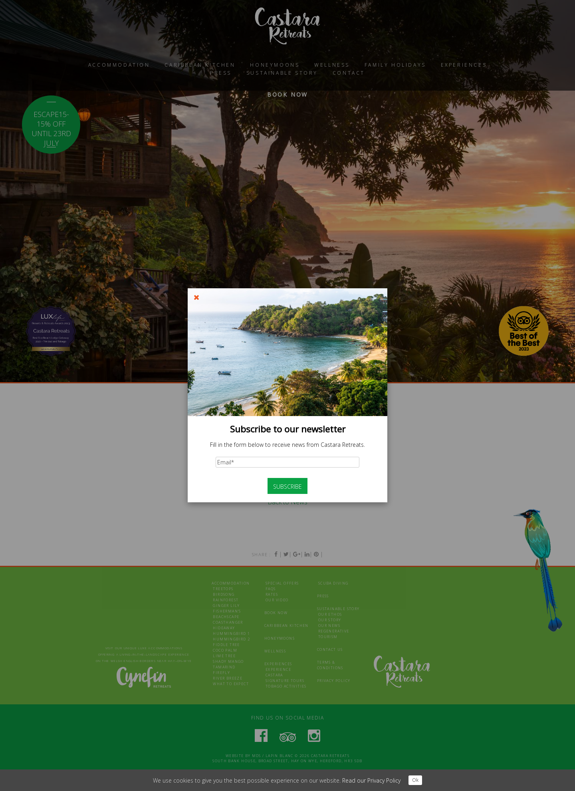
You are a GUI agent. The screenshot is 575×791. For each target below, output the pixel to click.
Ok (415, 780)
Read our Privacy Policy (371, 780)
